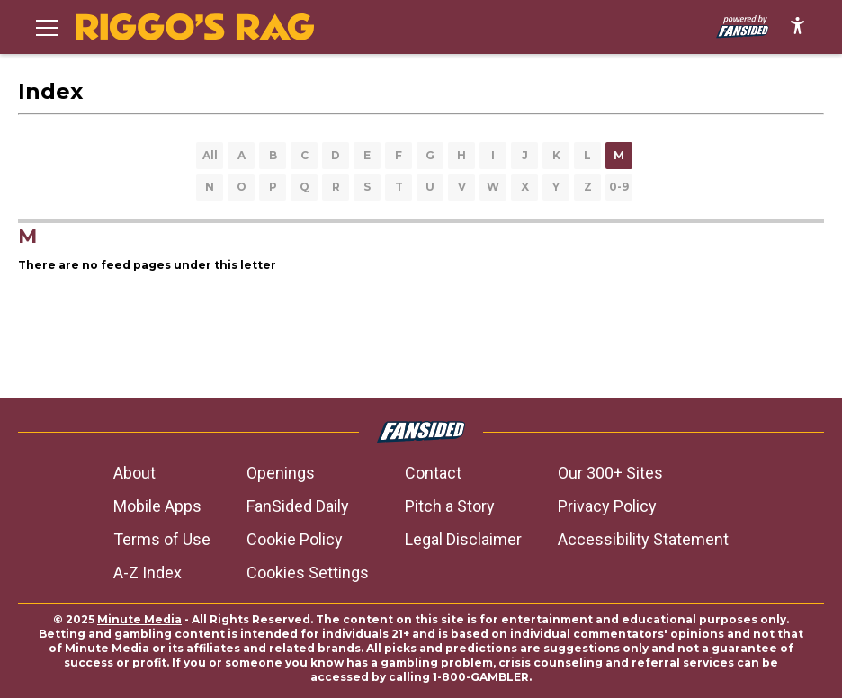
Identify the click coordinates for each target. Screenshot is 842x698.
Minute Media (139, 619)
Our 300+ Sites (610, 472)
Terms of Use (161, 539)
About (134, 472)
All (210, 155)
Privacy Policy (607, 506)
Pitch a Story (450, 506)
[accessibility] (797, 27)
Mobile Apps (157, 506)
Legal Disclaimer (463, 539)
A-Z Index (147, 572)
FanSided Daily (297, 506)
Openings (280, 472)
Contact (433, 472)
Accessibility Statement (643, 539)
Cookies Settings (307, 572)
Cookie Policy (294, 539)
